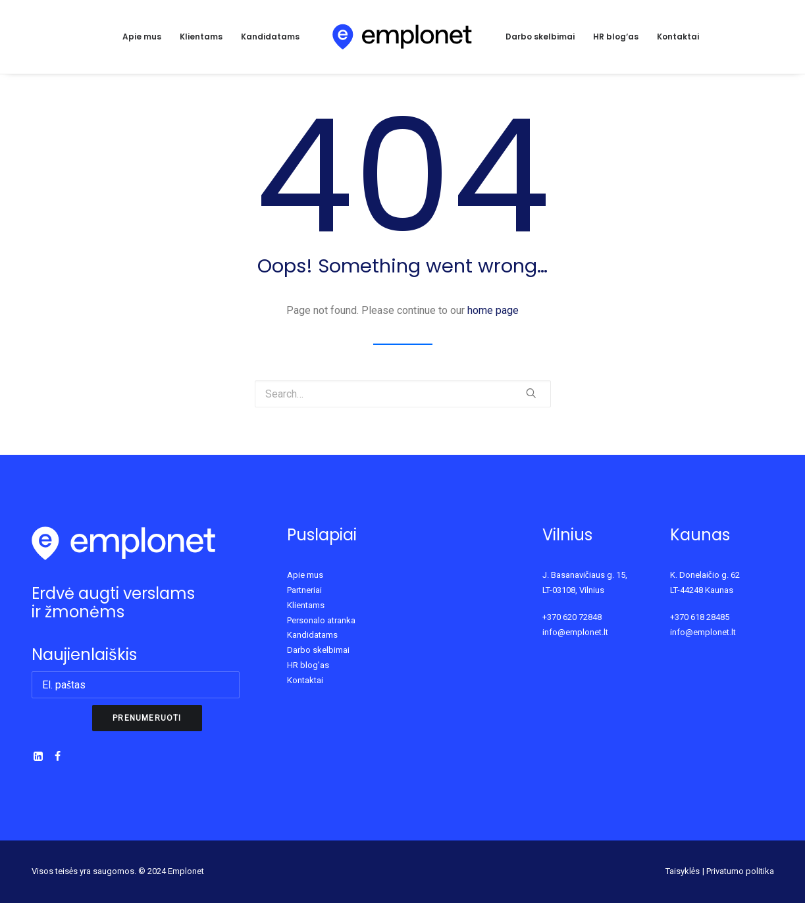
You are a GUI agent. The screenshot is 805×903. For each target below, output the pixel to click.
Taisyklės (682, 871)
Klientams (201, 36)
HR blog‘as (615, 36)
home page (493, 310)
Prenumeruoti (147, 718)
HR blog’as (308, 665)
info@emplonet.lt (575, 632)
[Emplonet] (402, 37)
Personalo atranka (321, 620)
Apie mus (141, 36)
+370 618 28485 (699, 617)
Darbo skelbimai (540, 36)
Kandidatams (270, 36)
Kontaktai (678, 36)
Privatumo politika (740, 871)
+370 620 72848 (572, 617)
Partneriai (304, 590)
